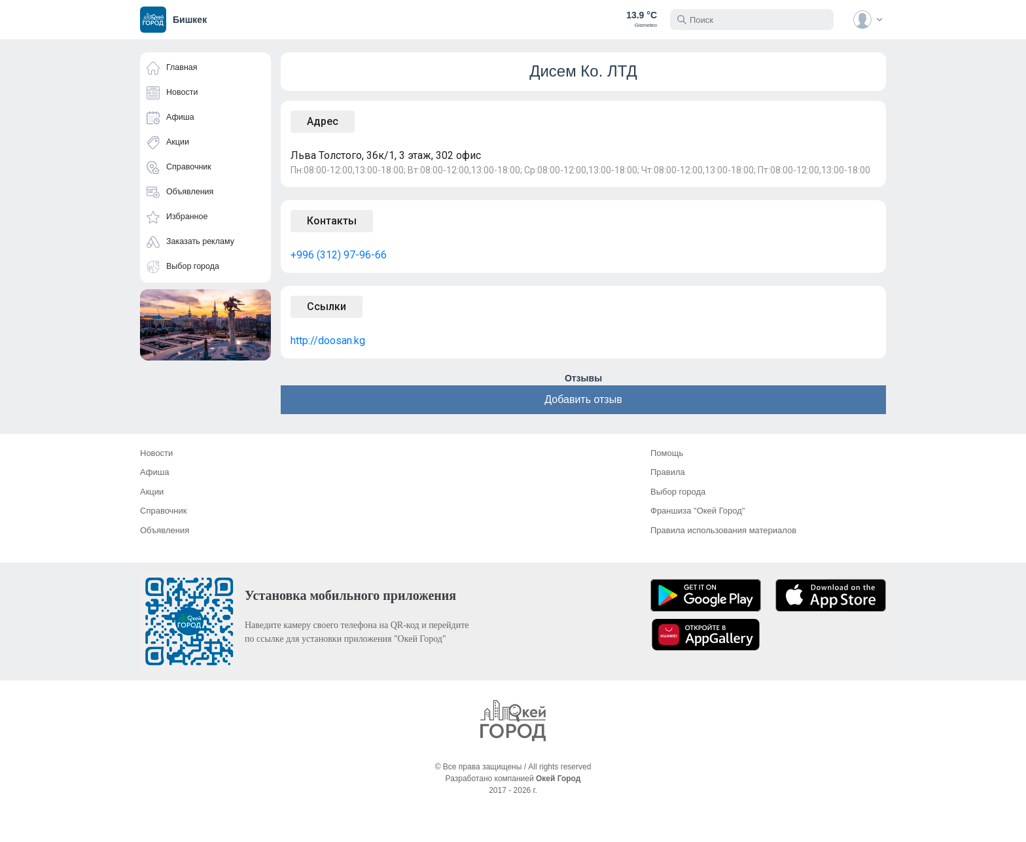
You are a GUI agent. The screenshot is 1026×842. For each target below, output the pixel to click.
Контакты (332, 221)
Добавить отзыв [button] (583, 399)
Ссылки (326, 306)
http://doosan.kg (328, 340)
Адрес (322, 121)
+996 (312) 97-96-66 (339, 255)
